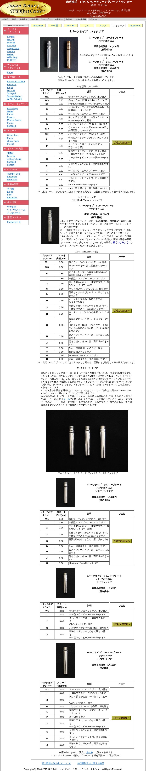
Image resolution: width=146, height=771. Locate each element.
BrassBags (12, 108)
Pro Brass (12, 179)
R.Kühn (11, 39)
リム (87, 25)
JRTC (10, 153)
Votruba (11, 51)
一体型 (54, 25)
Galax (10, 111)
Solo (9, 194)
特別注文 (11, 60)
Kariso (10, 114)
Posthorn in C (14, 222)
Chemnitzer (12, 135)
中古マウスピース (16, 210)
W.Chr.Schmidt (14, 99)
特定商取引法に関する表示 (90, 763)
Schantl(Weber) (15, 96)
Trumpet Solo (13, 173)
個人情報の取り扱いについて (56, 763)
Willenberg (12, 57)
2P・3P (71, 25)
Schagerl (11, 45)
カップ (102, 25)
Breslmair (11, 84)
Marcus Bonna (14, 120)
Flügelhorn (135, 25)
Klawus (10, 117)
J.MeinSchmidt (14, 159)
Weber (10, 54)
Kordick (11, 37)
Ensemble (12, 176)
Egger (10, 72)
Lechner (11, 42)
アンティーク (14, 212)
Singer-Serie (13, 48)
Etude (10, 192)
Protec (10, 123)
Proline (10, 144)
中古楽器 (11, 207)
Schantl (11, 165)
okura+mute (13, 141)
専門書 (10, 189)
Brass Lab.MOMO (16, 81)
